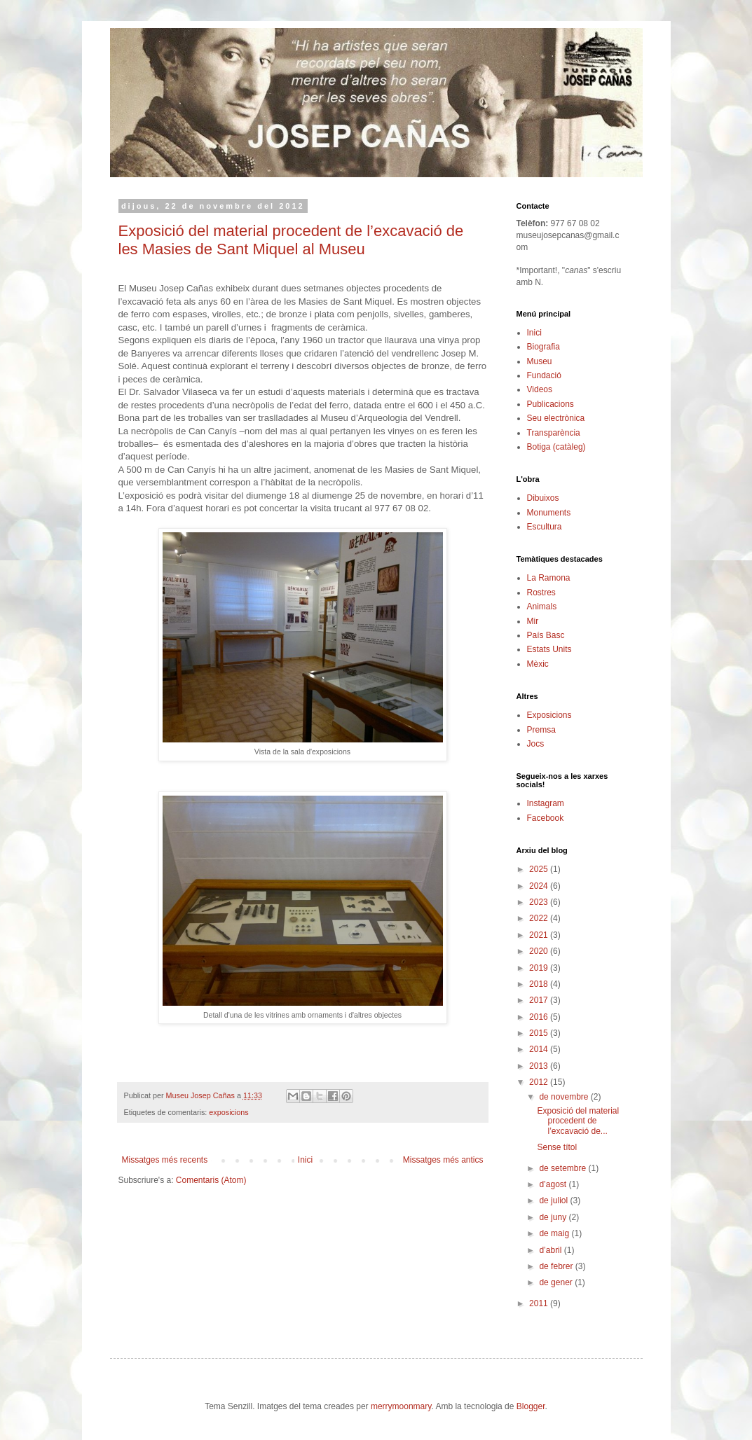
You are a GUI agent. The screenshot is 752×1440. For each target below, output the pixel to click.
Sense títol (557, 1147)
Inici (305, 1160)
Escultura (544, 527)
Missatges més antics (443, 1160)
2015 (539, 1033)
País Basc (546, 635)
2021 (539, 935)
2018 (539, 984)
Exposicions (549, 715)
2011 (539, 1303)
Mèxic (538, 664)
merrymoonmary (401, 1406)
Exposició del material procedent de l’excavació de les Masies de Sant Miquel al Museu (291, 240)
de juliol (554, 1200)
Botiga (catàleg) (556, 447)
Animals (542, 606)
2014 (539, 1049)
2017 (539, 1000)
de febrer (557, 1266)
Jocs (536, 744)
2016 (539, 1017)
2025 (539, 869)
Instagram (545, 803)
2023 (539, 902)
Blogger (531, 1406)
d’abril (551, 1250)
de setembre (563, 1168)
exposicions (228, 1112)
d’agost (553, 1184)
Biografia (543, 347)
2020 (539, 951)
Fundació (544, 375)
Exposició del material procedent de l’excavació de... (578, 1121)
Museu (539, 361)
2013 (539, 1066)
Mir (533, 621)
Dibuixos (543, 498)
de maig (555, 1233)
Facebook (545, 818)
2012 (539, 1082)
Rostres (541, 592)
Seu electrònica (556, 418)
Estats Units (549, 649)
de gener (557, 1282)
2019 (539, 968)
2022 (539, 918)
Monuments (549, 513)
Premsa (541, 730)
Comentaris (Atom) (211, 1180)
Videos (539, 389)
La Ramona (548, 578)
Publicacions (550, 404)
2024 (539, 886)
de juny (553, 1217)
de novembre (564, 1097)
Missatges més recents (165, 1160)
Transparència (553, 433)
